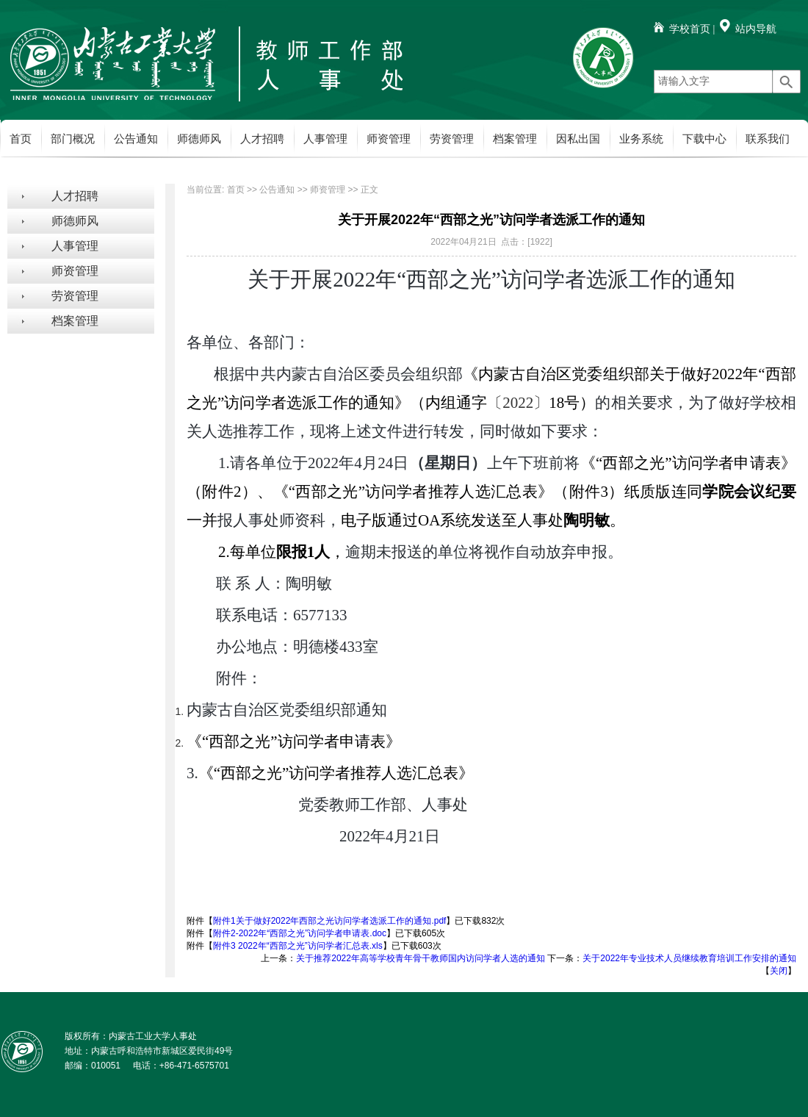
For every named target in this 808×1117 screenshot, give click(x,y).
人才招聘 (262, 139)
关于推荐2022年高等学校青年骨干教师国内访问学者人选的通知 (420, 958)
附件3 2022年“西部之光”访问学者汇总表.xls (298, 946)
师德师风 (199, 139)
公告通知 (136, 139)
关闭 (778, 971)
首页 (21, 139)
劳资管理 (452, 139)
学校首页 (689, 29)
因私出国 (578, 139)
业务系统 (641, 139)
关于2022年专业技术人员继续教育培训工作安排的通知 (689, 958)
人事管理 (325, 139)
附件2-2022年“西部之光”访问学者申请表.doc (299, 933)
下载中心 (704, 139)
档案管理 (515, 139)
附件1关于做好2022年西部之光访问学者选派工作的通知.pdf (329, 921)
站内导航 (755, 29)
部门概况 (73, 139)
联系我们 (768, 139)
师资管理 (389, 139)
